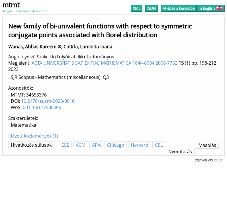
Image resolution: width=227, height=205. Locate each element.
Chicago (115, 145)
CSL (159, 145)
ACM (80, 145)
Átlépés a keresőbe (179, 8)
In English (211, 8)
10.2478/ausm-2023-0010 (48, 101)
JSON (151, 8)
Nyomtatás (180, 151)
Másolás (207, 145)
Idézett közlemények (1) (33, 136)
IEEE (64, 145)
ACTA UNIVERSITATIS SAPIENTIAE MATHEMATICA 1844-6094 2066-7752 (104, 63)
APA (96, 145)
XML (136, 8)
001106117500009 (42, 107)
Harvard (139, 145)
